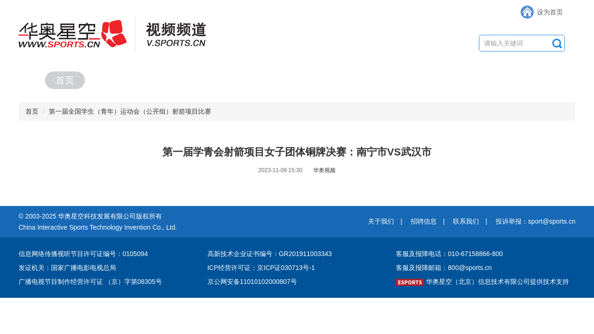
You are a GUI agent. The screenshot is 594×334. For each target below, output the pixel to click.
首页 (65, 80)
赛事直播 (151, 80)
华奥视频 (324, 170)
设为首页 (550, 12)
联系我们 (466, 221)
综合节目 (342, 80)
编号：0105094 (125, 253)
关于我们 (381, 221)
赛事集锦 (438, 80)
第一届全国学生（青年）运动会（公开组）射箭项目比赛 (130, 111)
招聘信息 (424, 221)
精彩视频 (246, 80)
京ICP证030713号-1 (286, 267)
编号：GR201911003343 (295, 253)
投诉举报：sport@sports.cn (535, 221)
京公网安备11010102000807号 (252, 281)
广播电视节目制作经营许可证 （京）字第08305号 (90, 281)
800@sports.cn (469, 267)
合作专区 (533, 80)
